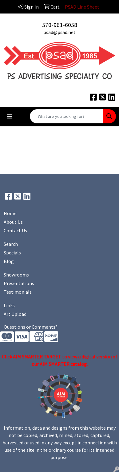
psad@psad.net (59, 32)
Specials (12, 253)
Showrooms (16, 275)
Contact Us (15, 230)
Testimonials (18, 292)
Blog (9, 261)
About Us (13, 222)
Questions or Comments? (31, 327)
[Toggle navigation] (9, 116)
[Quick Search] (66, 116)
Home (10, 213)
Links (9, 305)
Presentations (19, 283)
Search (11, 244)
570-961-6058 (59, 25)
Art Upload (15, 314)
